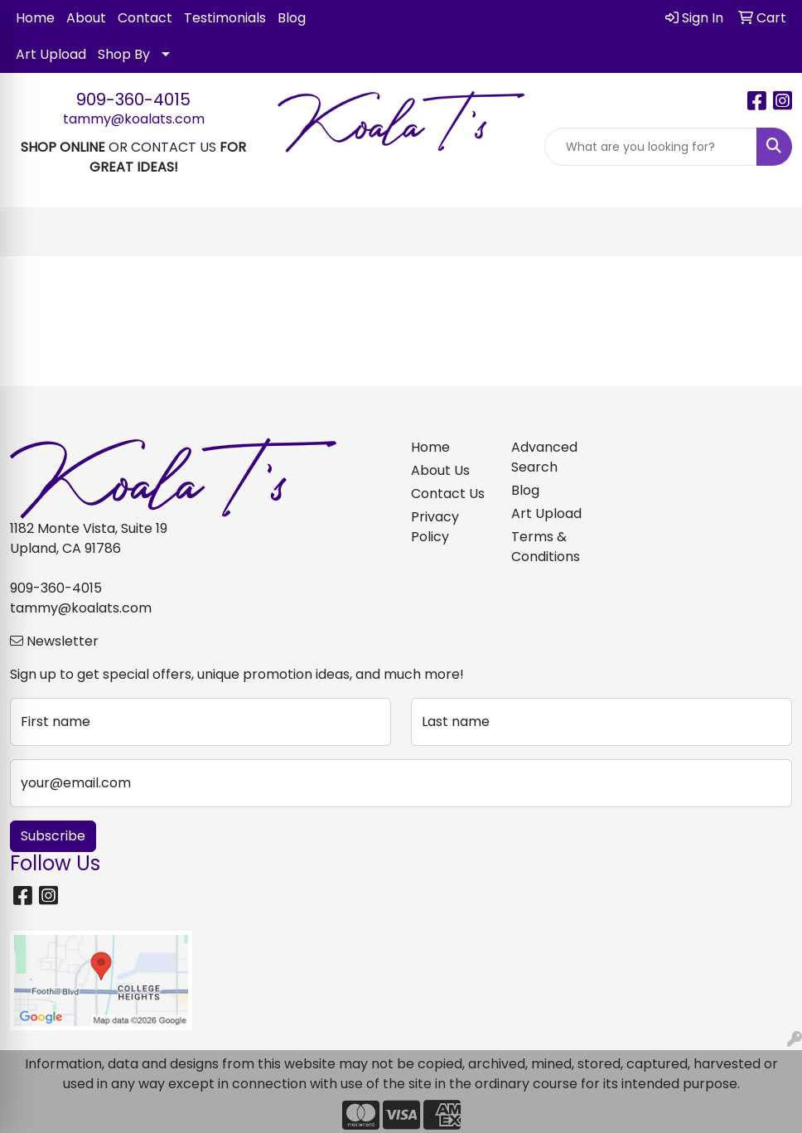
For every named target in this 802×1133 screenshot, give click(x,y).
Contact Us (448, 493)
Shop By (124, 54)
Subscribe (53, 835)
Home (35, 17)
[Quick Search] (650, 147)
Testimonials (225, 17)
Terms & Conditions (545, 546)
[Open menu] (768, 232)
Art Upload (51, 54)
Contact (145, 17)
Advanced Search (544, 457)
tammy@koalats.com (134, 118)
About (86, 17)
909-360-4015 (133, 99)
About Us (440, 470)
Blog (292, 17)
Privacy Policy (435, 526)
